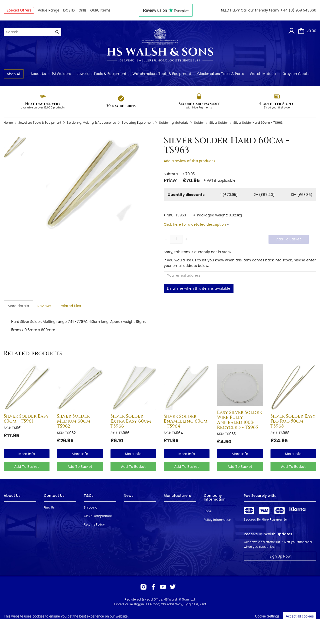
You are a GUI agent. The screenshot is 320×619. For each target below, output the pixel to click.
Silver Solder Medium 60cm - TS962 (75, 421)
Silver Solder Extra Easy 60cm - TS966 (132, 421)
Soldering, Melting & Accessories (91, 122)
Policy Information (217, 520)
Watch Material (263, 73)
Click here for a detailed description (195, 224)
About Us (38, 73)
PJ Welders (61, 73)
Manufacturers (177, 495)
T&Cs (89, 495)
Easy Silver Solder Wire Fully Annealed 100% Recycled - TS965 (239, 419)
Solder (199, 122)
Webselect (76, 609)
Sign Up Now (280, 556)
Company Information (215, 497)
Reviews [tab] (44, 305)
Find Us (49, 507)
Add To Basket (288, 239)
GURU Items (100, 10)
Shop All (13, 73)
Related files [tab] (70, 305)
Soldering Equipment (138, 122)
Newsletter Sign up (277, 103)
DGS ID (69, 10)
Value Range (49, 10)
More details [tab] (18, 305)
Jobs (207, 511)
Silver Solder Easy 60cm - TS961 (26, 418)
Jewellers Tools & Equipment (101, 73)
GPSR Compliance (98, 516)
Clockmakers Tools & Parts (220, 73)
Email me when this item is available (198, 288)
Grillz (82, 10)
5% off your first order (277, 107)
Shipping (91, 507)
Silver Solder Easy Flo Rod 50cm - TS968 (293, 421)
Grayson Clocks (296, 73)
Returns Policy (94, 524)
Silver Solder (218, 122)
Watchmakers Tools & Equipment (161, 73)
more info (26, 453)
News (129, 495)
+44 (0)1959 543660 (298, 10)
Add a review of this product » (190, 160)
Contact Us (54, 495)
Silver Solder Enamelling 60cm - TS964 (186, 421)
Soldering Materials (173, 122)
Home (8, 122)
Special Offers (18, 10)
